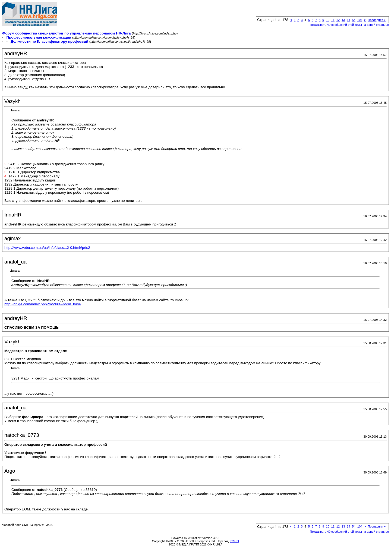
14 (348, 19)
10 (327, 19)
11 (333, 19)
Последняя (377, 19)
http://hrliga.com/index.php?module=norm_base (42, 304)
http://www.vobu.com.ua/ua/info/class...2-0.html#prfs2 (47, 248)
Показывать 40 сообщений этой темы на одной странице (349, 24)
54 (353, 19)
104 (359, 19)
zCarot (234, 541)
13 (343, 19)
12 (338, 19)
